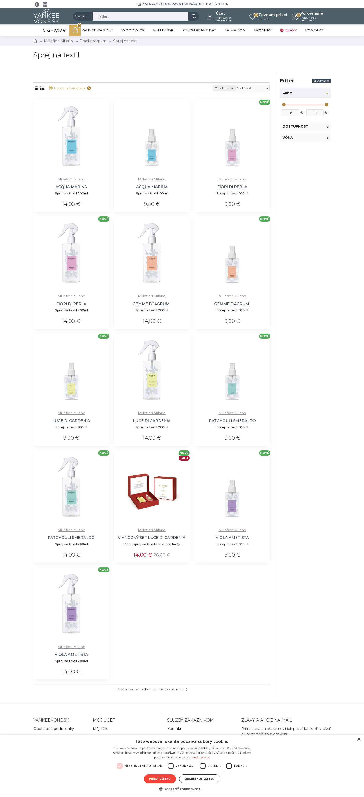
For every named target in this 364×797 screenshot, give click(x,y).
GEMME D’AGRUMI (232, 304)
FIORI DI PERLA (232, 187)
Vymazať (323, 80)
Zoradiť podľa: (224, 88)
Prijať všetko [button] (160, 779)
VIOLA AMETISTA (232, 537)
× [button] (359, 739)
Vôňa (288, 137)
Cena (287, 93)
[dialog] (182, 766)
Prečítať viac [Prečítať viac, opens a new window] (201, 757)
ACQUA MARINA (71, 187)
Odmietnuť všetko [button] (199, 779)
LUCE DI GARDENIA (71, 421)
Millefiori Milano (58, 41)
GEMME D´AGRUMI (152, 304)
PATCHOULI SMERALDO (232, 421)
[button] (182, 789)
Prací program (93, 41)
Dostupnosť (295, 126)
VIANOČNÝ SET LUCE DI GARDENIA (151, 537)
